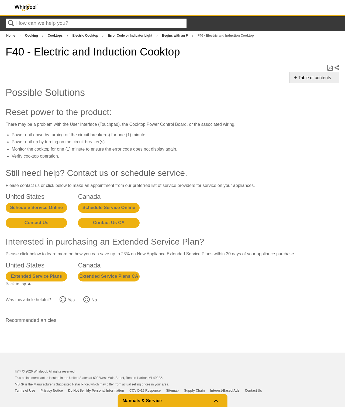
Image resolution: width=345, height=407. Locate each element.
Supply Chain (194, 390)
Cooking (32, 35)
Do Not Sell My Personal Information (96, 390)
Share (336, 68)
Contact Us (37, 222)
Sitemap (172, 390)
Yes (71, 300)
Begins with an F (175, 35)
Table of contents (314, 77)
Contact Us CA (109, 222)
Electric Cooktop (86, 35)
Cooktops (56, 35)
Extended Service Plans (36, 276)
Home (11, 35)
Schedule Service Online (36, 207)
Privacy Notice (51, 390)
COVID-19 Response (145, 390)
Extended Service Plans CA (109, 276)
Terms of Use (25, 390)
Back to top (16, 283)
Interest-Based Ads (225, 390)
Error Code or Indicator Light (130, 35)
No (94, 300)
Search (11, 23)
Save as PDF (330, 68)
